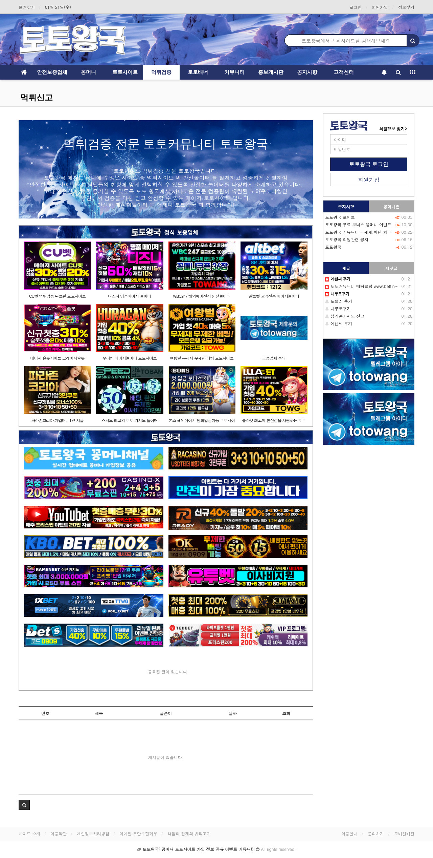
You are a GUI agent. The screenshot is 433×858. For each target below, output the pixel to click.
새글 (346, 268)
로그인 (355, 7)
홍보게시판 (270, 72)
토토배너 (198, 72)
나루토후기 (338, 308)
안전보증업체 (52, 72)
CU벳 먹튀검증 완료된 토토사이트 (57, 296)
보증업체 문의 (274, 358)
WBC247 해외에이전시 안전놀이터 (201, 296)
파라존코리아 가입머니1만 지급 (57, 420)
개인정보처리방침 (93, 833)
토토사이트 (125, 72)
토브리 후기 (338, 301)
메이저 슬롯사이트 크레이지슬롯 (57, 358)
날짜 (233, 713)
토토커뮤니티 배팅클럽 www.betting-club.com (371, 286)
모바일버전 (404, 833)
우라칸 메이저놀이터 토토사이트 (129, 358)
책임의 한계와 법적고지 (189, 833)
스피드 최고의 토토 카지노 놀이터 (129, 420)
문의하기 (376, 833)
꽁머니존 (391, 206)
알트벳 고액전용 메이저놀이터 (274, 296)
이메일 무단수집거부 (138, 833)
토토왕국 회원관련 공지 (346, 239)
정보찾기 (406, 7)
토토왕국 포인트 (340, 217)
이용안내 (349, 833)
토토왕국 (333, 247)
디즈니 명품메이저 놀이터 (129, 296)
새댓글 (391, 268)
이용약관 (58, 833)
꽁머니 (88, 72)
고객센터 (344, 72)
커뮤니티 (234, 72)
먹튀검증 (161, 72)
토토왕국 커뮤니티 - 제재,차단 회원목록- (363, 232)
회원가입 (380, 7)
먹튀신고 (36, 97)
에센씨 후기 (338, 323)
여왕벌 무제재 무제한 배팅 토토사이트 (201, 358)
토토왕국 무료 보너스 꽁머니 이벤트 (358, 224)
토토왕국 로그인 (368, 164)
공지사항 (307, 72)
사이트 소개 (29, 833)
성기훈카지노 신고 (344, 316)
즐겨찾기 (27, 7)
